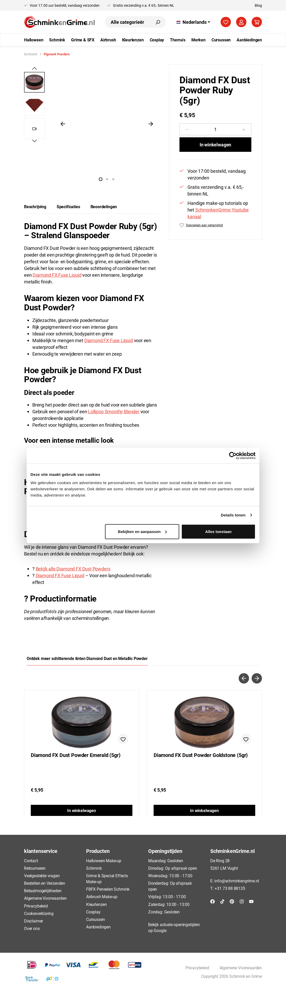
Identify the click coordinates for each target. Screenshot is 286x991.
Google (160, 930)
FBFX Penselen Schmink (108, 889)
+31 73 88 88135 (230, 888)
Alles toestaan (218, 531)
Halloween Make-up (103, 860)
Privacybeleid (36, 906)
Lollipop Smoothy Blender (113, 411)
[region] (91, 123)
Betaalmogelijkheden (43, 890)
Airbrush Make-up (101, 896)
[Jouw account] (241, 22)
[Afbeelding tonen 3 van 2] (113, 179)
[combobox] (127, 22)
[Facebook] (212, 901)
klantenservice (40, 850)
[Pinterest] (232, 901)
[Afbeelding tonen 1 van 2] (100, 179)
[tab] (35, 207)
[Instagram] (241, 901)
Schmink (94, 868)
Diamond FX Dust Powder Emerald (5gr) (76, 755)
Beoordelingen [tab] (104, 206)
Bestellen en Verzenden (44, 883)
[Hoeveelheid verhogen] (244, 129)
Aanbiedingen (98, 926)
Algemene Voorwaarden (45, 898)
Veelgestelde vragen (42, 875)
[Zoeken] (157, 22)
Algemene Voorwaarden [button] (241, 967)
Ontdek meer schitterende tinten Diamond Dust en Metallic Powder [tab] (87, 658)
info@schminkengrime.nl (236, 880)
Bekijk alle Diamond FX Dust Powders (73, 569)
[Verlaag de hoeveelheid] (186, 129)
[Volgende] (151, 123)
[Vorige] (63, 123)
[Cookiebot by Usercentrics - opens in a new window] (232, 456)
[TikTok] (222, 901)
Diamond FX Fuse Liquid (57, 275)
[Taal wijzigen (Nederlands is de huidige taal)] (193, 22)
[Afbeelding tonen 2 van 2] (107, 179)
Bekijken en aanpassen (142, 531)
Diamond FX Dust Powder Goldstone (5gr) (201, 755)
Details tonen (233, 515)
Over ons (32, 928)
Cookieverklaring (39, 913)
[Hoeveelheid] (215, 129)
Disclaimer (33, 921)
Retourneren (35, 868)
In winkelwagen (215, 144)
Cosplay (93, 911)
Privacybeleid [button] (197, 967)
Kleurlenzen (96, 904)
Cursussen (95, 919)
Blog (258, 5)
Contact (31, 860)
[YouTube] (251, 901)
